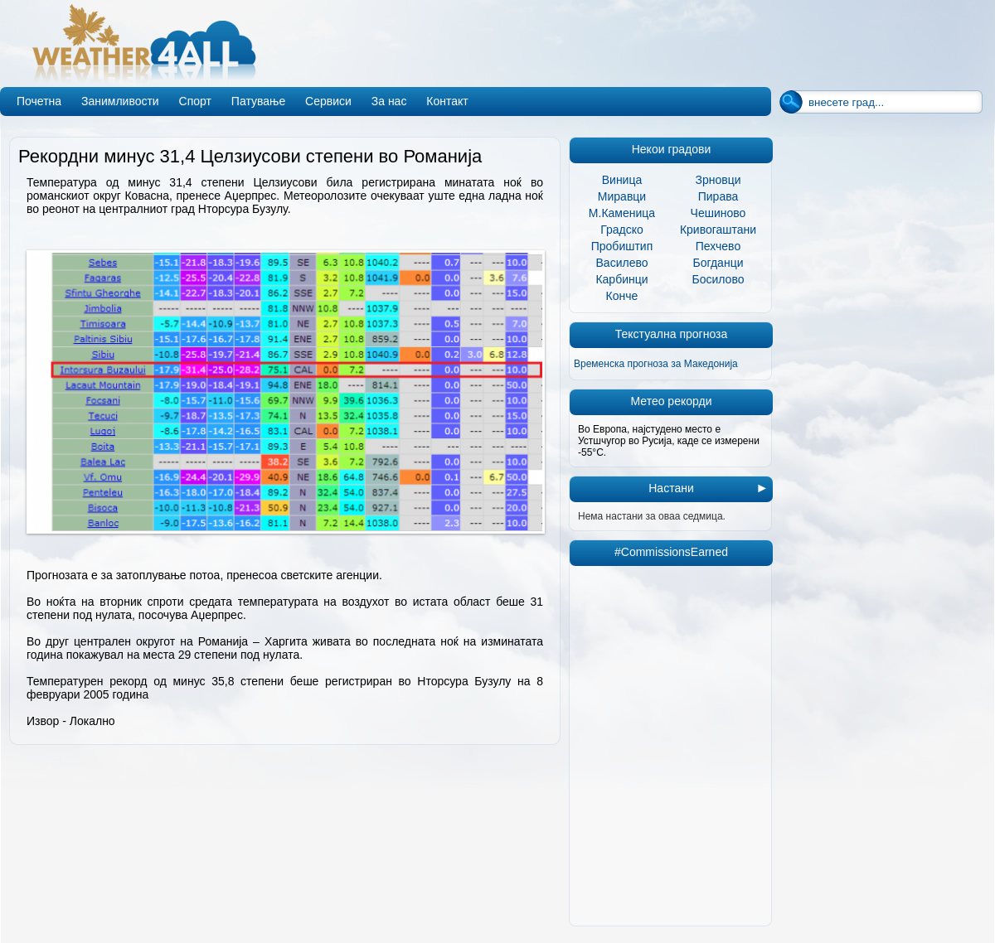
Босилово (718, 279)
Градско (621, 229)
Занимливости (120, 101)
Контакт (447, 101)
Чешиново (718, 213)
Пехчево (718, 246)
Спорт (195, 101)
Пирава (718, 196)
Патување (258, 101)
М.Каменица (622, 213)
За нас (389, 101)
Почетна (39, 101)
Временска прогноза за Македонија (656, 364)
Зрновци (717, 179)
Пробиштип (622, 246)
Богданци (718, 262)
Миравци (622, 196)
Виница (622, 179)
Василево (622, 262)
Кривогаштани (718, 229)
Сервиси (328, 101)
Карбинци (621, 279)
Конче (622, 295)
